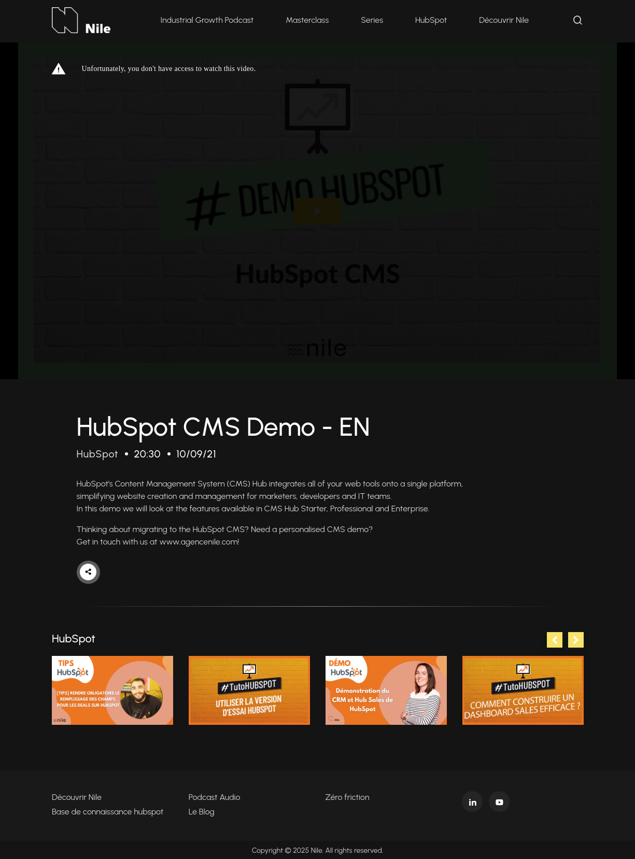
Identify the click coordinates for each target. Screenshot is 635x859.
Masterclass (307, 20)
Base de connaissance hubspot (107, 810)
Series (372, 20)
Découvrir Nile (504, 20)
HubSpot (431, 20)
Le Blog (202, 810)
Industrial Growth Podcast (207, 20)
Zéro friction (348, 796)
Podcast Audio (215, 796)
